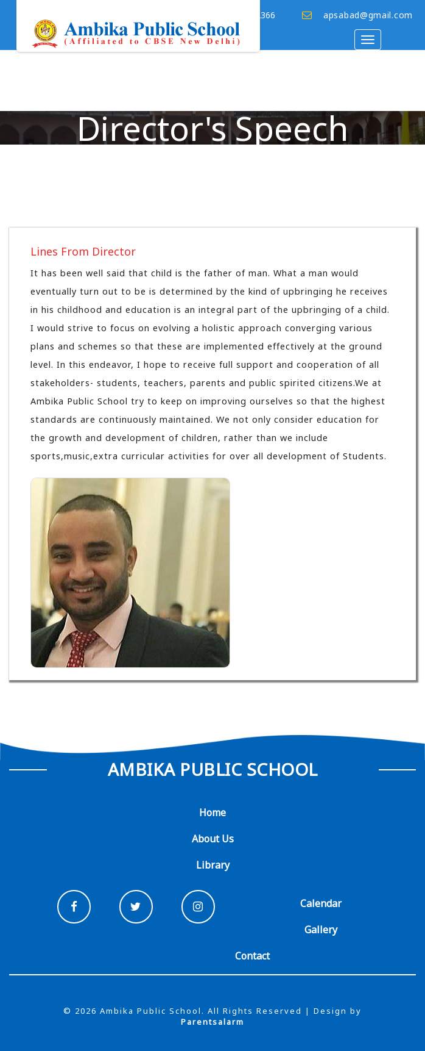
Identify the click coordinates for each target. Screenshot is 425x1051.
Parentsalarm (212, 1021)
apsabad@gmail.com (368, 15)
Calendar (321, 903)
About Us (213, 838)
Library (213, 865)
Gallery (320, 929)
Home (212, 812)
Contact (252, 956)
